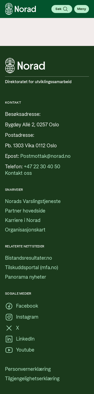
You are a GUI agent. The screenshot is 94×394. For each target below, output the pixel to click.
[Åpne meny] (81, 9)
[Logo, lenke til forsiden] (20, 9)
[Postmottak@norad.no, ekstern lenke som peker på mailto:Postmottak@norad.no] (45, 156)
